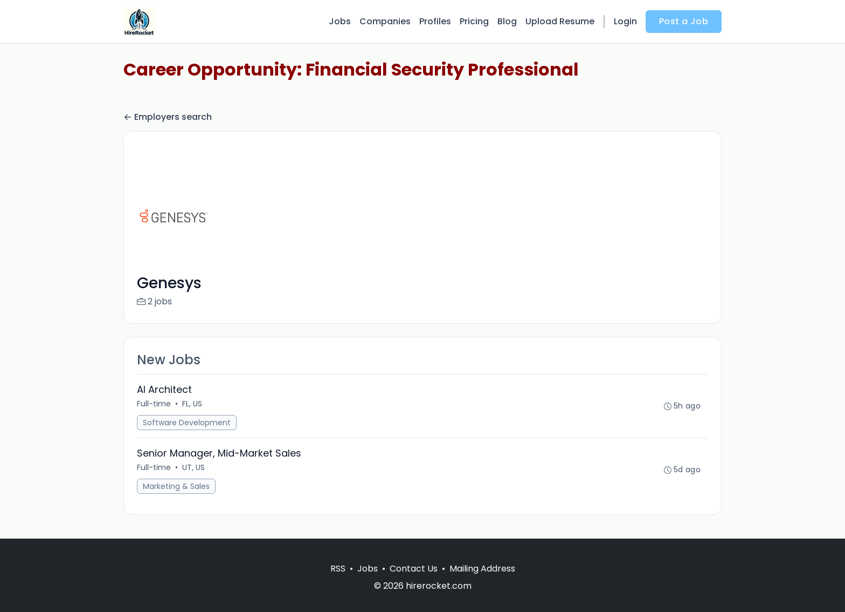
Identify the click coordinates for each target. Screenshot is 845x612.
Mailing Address (482, 568)
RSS (337, 568)
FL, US (192, 403)
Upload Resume (559, 21)
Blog (507, 21)
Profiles (435, 21)
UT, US (193, 467)
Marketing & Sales (176, 486)
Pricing (474, 21)
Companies (385, 21)
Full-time (154, 403)
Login (625, 21)
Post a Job (683, 21)
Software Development (187, 422)
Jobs (340, 21)
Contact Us (414, 568)
